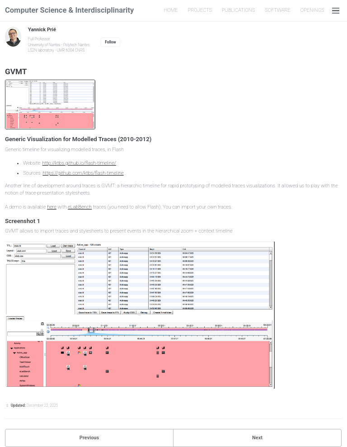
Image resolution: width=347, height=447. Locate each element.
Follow (110, 42)
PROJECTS (200, 10)
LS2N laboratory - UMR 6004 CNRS (56, 50)
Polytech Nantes (76, 45)
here (51, 207)
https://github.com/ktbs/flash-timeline (82, 173)
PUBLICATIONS (238, 10)
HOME (171, 10)
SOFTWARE (278, 10)
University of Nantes (44, 45)
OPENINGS (312, 10)
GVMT (16, 71)
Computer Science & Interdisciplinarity (69, 10)
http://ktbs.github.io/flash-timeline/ (79, 163)
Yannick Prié (42, 30)
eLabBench (80, 207)
